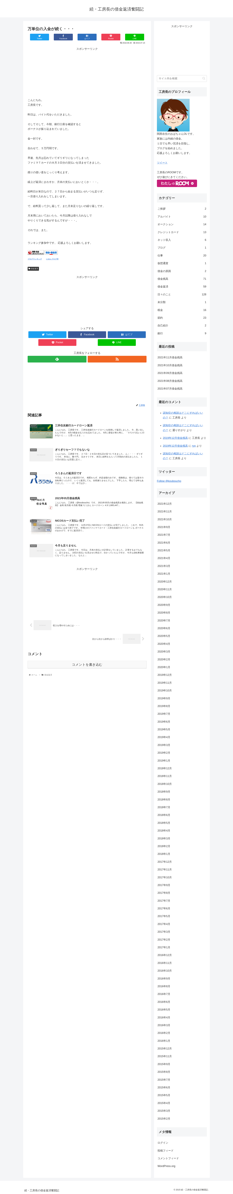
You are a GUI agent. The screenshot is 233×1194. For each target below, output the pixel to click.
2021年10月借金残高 (170, 365)
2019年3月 (164, 745)
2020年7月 (164, 620)
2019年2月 (164, 752)
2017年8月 (164, 892)
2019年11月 (165, 682)
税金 (182, 310)
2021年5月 (164, 550)
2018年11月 (165, 776)
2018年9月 (164, 791)
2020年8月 (164, 612)
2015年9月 (164, 1064)
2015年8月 (164, 1071)
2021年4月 (164, 558)
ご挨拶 (182, 208)
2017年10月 (165, 877)
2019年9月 (164, 698)
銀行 (182, 333)
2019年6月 (164, 721)
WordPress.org (166, 1166)
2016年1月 (164, 1040)
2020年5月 (164, 636)
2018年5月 (164, 822)
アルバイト (182, 216)
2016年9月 (164, 978)
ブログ (182, 247)
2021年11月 (165, 511)
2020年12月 (165, 581)
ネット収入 (182, 240)
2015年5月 (164, 1095)
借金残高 (182, 278)
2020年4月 (164, 643)
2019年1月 (164, 760)
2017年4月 (164, 924)
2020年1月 (164, 667)
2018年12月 (165, 768)
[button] (203, 78)
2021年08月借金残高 (170, 380)
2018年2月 (164, 846)
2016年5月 (164, 1009)
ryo (194, 445)
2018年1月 (164, 853)
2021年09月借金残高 (170, 373)
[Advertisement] (87, 72)
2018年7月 (164, 807)
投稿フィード (166, 1150)
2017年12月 (165, 861)
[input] (182, 78)
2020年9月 (164, 604)
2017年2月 (164, 939)
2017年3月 (164, 931)
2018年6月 (164, 815)
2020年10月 (165, 597)
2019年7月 (164, 713)
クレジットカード (182, 232)
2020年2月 (164, 659)
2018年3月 (164, 838)
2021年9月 (164, 527)
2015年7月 (164, 1079)
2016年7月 (164, 994)
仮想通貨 (182, 263)
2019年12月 (165, 674)
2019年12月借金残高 (175, 437)
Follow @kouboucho (169, 481)
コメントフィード (168, 1158)
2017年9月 (164, 885)
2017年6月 (164, 908)
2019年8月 (164, 706)
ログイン (163, 1142)
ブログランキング (35, 259)
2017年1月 (164, 947)
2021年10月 (165, 519)
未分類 (182, 302)
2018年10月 (165, 783)
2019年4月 (164, 737)
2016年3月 (164, 1025)
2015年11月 (165, 1056)
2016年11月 (165, 962)
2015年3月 (164, 1110)
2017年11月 (165, 869)
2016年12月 (165, 955)
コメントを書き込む (87, 664)
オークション (182, 224)
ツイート (162, 162)
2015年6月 (164, 1087)
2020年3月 (164, 651)
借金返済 (33, 269)
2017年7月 (164, 900)
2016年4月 (164, 1017)
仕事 (182, 255)
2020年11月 (165, 589)
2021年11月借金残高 (170, 357)
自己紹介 (182, 325)
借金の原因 (182, 271)
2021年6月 (164, 542)
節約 (182, 317)
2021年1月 (164, 573)
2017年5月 (164, 916)
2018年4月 (164, 830)
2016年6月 (164, 1001)
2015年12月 (165, 1048)
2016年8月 (164, 986)
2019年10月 (165, 690)
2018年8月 (164, 799)
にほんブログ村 (52, 259)
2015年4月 (164, 1103)
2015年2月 (164, 1118)
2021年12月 (165, 503)
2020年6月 (164, 628)
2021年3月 (164, 566)
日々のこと (182, 294)
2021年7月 (164, 534)
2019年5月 (164, 729)
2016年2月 (164, 1032)
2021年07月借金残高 (170, 388)
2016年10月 (165, 970)
